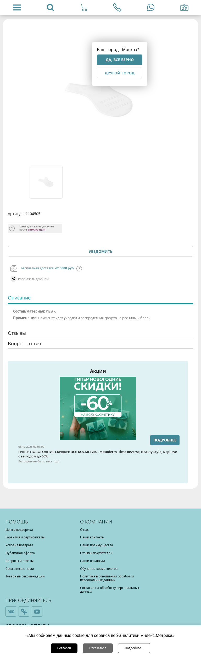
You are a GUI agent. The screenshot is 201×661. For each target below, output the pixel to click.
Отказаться (97, 648)
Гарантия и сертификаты (24, 537)
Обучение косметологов (99, 568)
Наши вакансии (92, 561)
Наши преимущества (96, 545)
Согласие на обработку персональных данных (109, 589)
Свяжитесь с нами (19, 568)
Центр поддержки (19, 529)
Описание (19, 297)
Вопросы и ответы (19, 561)
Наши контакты (92, 537)
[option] (46, 182)
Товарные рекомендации (25, 576)
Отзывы (17, 333)
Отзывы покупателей (96, 553)
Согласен (64, 648)
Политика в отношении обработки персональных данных (107, 578)
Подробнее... (134, 648)
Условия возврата (19, 545)
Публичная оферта (20, 553)
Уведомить (100, 251)
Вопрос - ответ (24, 343)
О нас (84, 529)
